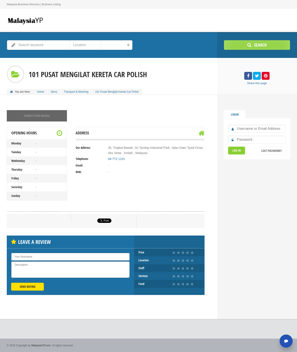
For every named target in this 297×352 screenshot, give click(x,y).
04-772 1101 (116, 159)
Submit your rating (37, 116)
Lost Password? (271, 151)
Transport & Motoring (76, 91)
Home (40, 91)
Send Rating (28, 286)
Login (235, 114)
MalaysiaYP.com (41, 345)
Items (54, 91)
